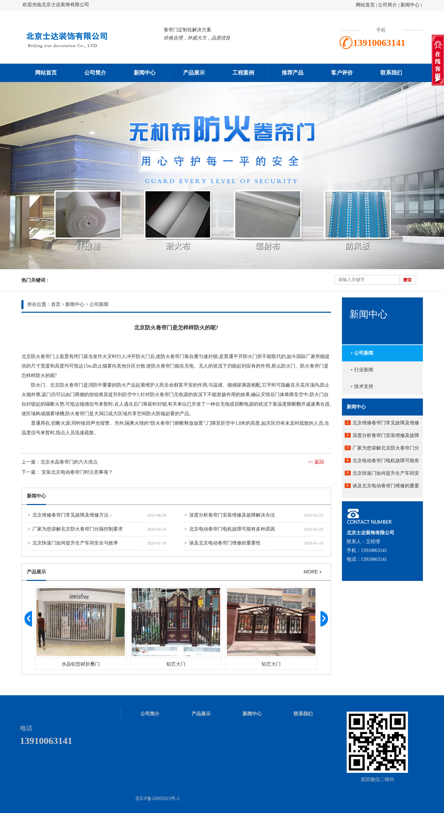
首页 (56, 304)
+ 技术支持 (361, 386)
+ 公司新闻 (361, 353)
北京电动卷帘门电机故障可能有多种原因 (232, 529)
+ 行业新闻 (361, 369)
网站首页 (365, 4)
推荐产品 (292, 73)
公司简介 (388, 4)
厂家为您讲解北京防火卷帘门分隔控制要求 (77, 529)
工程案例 (243, 73)
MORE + (312, 571)
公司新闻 (99, 304)
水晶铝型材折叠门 (81, 664)
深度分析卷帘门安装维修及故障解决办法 (232, 515)
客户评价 (342, 73)
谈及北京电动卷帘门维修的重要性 (225, 543)
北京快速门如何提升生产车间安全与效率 (75, 543)
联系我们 (391, 73)
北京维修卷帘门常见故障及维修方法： (72, 515)
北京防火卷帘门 (38, 356)
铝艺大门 (175, 664)
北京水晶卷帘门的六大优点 (69, 462)
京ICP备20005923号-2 (157, 798)
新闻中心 (410, 4)
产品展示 (194, 73)
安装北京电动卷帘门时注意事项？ (77, 472)
